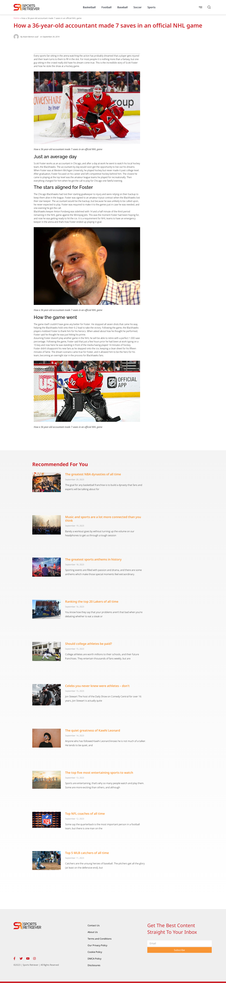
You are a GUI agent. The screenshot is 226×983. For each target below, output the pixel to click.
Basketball (89, 7)
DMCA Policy (94, 958)
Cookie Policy (95, 952)
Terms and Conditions (100, 938)
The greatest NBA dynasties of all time (93, 474)
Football (106, 7)
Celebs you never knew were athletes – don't (97, 686)
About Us (93, 932)
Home (16, 18)
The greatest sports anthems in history (93, 559)
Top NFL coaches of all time (85, 814)
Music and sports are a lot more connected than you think (103, 519)
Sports (151, 7)
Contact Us (94, 925)
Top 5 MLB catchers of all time (87, 853)
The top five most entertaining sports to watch (99, 773)
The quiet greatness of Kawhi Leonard (92, 730)
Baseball (122, 7)
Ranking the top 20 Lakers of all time (91, 601)
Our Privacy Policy (97, 945)
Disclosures (94, 965)
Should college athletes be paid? (88, 644)
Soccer (137, 7)
